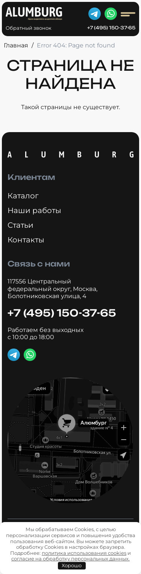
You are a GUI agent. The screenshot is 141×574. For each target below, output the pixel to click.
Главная (16, 45)
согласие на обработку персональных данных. (70, 559)
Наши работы (34, 210)
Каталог (23, 195)
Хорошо (72, 565)
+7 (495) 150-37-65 (111, 27)
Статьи (20, 225)
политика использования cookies (84, 553)
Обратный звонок (29, 28)
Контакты (26, 239)
